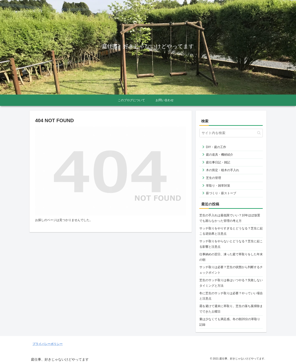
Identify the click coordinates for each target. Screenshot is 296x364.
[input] (231, 133)
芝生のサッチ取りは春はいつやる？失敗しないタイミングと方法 (231, 283)
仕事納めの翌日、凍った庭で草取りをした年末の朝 (231, 257)
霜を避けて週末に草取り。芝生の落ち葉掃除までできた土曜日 (231, 308)
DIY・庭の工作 (216, 147)
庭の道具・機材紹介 (219, 154)
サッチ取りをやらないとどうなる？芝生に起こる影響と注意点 (231, 244)
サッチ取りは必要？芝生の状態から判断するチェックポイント (231, 269)
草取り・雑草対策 (218, 185)
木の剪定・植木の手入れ (222, 170)
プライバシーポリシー (47, 343)
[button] (259, 133)
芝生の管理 (213, 177)
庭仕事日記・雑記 (218, 162)
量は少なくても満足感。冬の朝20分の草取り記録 (229, 321)
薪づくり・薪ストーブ (221, 193)
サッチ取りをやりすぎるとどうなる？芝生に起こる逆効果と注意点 (231, 231)
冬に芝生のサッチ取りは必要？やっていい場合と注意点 (231, 296)
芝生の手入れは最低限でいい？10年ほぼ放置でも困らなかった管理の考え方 (229, 218)
